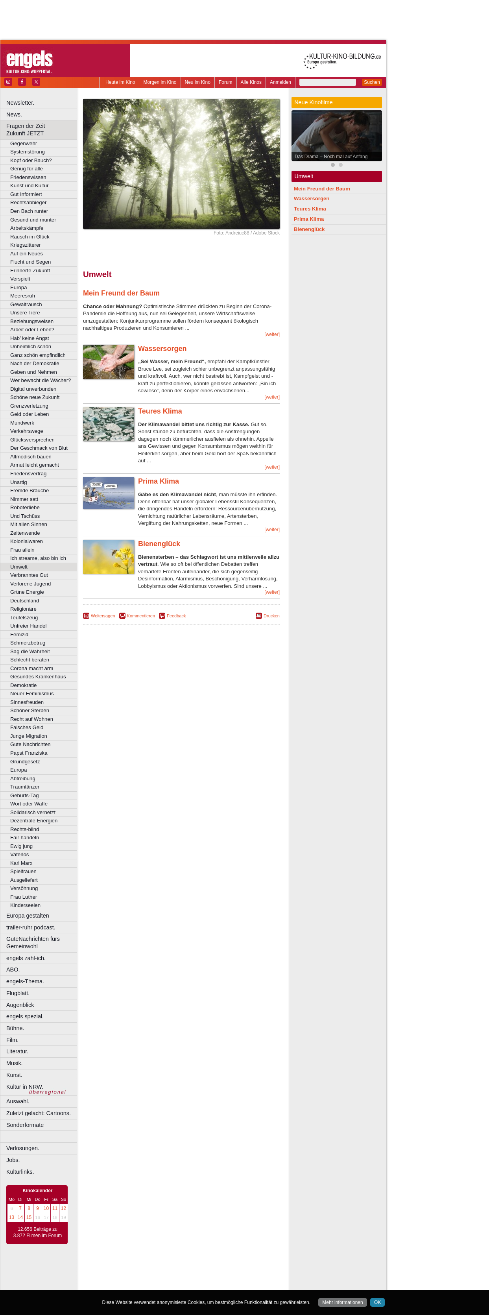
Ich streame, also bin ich (38, 558)
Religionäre (23, 609)
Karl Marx (21, 863)
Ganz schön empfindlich (38, 355)
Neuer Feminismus (32, 693)
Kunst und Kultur (29, 185)
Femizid (19, 634)
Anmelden (280, 82)
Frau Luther (23, 897)
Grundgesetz (25, 762)
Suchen (372, 82)
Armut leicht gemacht (34, 465)
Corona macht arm (31, 668)
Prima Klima (158, 481)
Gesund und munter (33, 220)
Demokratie (23, 685)
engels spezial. (25, 1016)
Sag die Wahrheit (30, 651)
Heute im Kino (120, 82)
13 (11, 1217)
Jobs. (13, 1160)
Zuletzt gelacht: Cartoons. (38, 1113)
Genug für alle (26, 169)
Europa (18, 287)
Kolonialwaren (26, 541)
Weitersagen (103, 615)
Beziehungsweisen (32, 321)
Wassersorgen (162, 349)
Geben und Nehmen (33, 372)
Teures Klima (160, 411)
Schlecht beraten (29, 660)
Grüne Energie (27, 592)
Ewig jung (21, 846)
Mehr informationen (342, 1302)
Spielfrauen (23, 871)
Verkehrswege (26, 431)
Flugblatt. (18, 993)
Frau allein (22, 550)
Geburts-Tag (24, 795)
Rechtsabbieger (28, 202)
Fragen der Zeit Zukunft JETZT (42, 130)
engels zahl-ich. (26, 958)
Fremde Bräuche (29, 490)
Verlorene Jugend (30, 584)
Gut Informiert (26, 194)
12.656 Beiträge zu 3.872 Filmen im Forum (37, 1232)
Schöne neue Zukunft (34, 397)
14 (20, 1217)
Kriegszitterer (25, 245)
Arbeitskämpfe (26, 228)
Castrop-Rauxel (162, 1284)
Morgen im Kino (159, 82)
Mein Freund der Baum (121, 293)
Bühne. (15, 1028)
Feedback (176, 615)
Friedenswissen (28, 177)
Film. (12, 1040)
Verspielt (20, 279)
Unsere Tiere (25, 313)
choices (139, 1277)
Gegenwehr (23, 143)
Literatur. (17, 1051)
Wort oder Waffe (29, 804)
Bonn (138, 1284)
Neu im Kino (197, 82)
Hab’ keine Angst (29, 338)
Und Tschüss (25, 516)
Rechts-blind (24, 829)
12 (63, 1208)
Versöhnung (24, 888)
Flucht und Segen (30, 262)
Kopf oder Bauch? (31, 160)
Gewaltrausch (26, 304)
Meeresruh (22, 296)
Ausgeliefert (24, 880)
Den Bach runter (29, 211)
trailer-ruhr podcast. (30, 927)
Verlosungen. (22, 1148)
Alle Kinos (251, 82)
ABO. (13, 969)
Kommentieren (141, 615)
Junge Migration (28, 736)
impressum (176, 1271)
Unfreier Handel (28, 626)
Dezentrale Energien (33, 821)
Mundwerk (22, 423)
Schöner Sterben (29, 710)
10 (46, 1208)
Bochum (121, 1284)
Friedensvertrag (28, 474)
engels (158, 1277)
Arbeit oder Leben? (32, 329)
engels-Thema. (25, 981)
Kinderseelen (25, 905)
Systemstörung (27, 152)
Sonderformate (25, 1125)
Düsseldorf (216, 1284)
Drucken (272, 615)
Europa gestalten (27, 915)
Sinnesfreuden (27, 702)
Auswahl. (17, 1101)
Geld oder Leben (29, 414)
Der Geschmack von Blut (39, 448)
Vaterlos (19, 854)
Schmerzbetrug (27, 643)
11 (54, 1208)
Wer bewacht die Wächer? (40, 380)
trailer (181, 1277)
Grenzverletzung (29, 406)
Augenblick (20, 1005)
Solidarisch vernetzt (32, 812)
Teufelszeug (24, 618)
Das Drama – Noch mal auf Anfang (331, 156)
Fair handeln (24, 837)
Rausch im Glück (30, 237)
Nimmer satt (24, 499)
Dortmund (191, 1284)
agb (225, 1271)
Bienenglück (159, 544)
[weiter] (272, 334)
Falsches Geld (26, 727)
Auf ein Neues (26, 254)
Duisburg (239, 1284)
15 (28, 1217)
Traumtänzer (24, 787)
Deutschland (24, 601)
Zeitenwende (25, 533)
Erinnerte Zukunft (30, 270)
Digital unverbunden (33, 389)
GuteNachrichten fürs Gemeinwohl (33, 942)
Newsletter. (20, 103)
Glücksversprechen (32, 440)
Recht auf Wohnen (31, 719)
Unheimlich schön (30, 346)
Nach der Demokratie (34, 363)
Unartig (18, 482)
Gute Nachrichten (30, 744)
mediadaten (245, 1271)
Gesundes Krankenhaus (38, 677)
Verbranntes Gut (29, 575)
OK (377, 1302)
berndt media (147, 1271)
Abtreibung (22, 778)
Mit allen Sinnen (28, 524)
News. (14, 114)
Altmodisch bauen (31, 457)
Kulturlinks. (20, 1172)
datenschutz (205, 1271)
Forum (226, 82)
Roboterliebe (25, 507)
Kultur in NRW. (24, 1087)
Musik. (14, 1063)
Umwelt (19, 567)
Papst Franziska (29, 753)
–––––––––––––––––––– (37, 1136)
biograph (118, 1277)
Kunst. (14, 1075)
